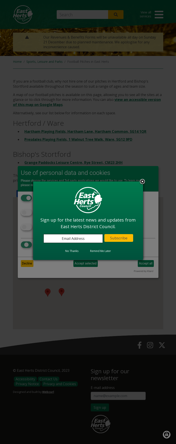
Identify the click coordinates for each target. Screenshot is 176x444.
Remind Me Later (100, 251)
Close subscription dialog (142, 182)
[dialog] (88, 220)
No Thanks (71, 251)
